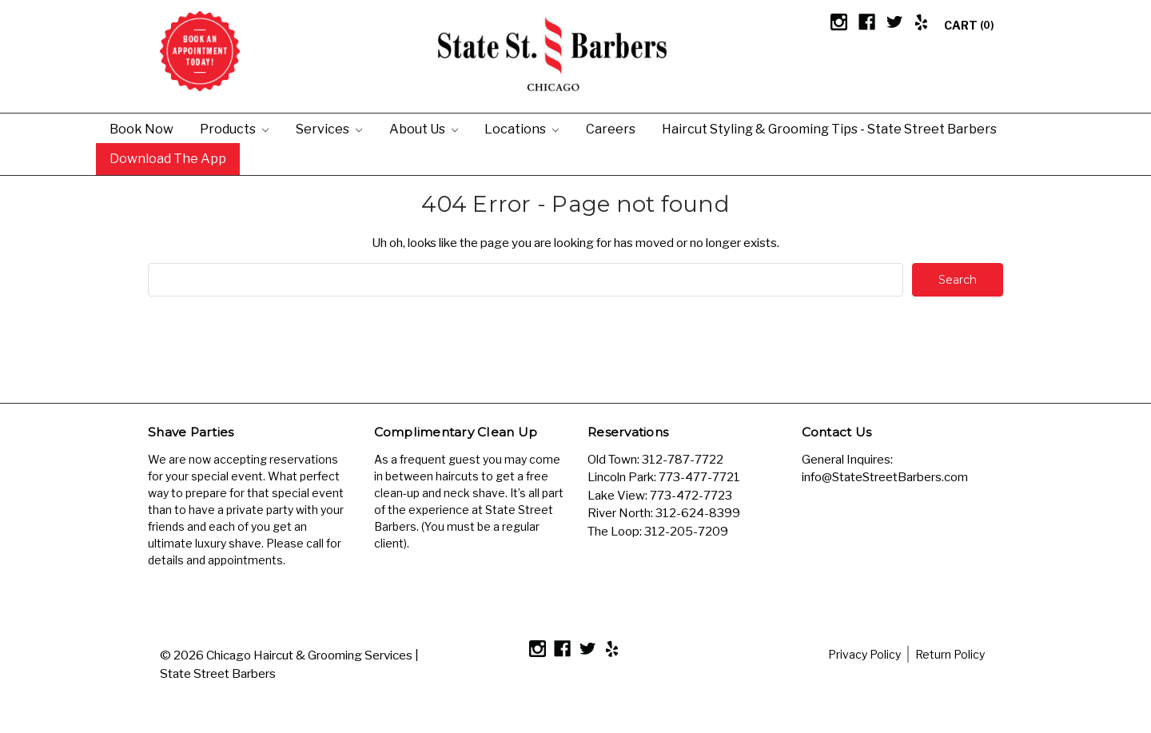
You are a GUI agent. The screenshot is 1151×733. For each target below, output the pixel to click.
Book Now (141, 129)
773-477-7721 (699, 477)
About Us (423, 129)
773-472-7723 (691, 495)
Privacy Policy (864, 654)
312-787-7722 (682, 459)
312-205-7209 (686, 531)
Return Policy (950, 654)
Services (329, 129)
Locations (521, 129)
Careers (610, 129)
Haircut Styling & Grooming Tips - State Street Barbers (829, 129)
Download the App (168, 158)
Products (234, 129)
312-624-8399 (697, 513)
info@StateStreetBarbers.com (885, 477)
